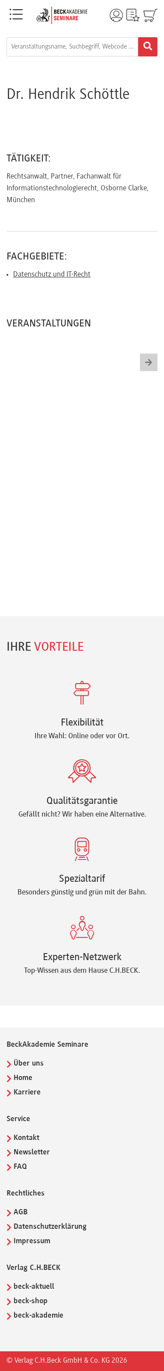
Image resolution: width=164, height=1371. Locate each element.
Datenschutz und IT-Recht (52, 275)
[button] (148, 362)
